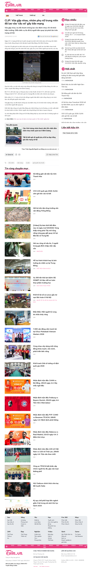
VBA (22, 526)
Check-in (23, 524)
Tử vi (35, 538)
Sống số (63, 536)
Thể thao (50, 540)
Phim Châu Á (65, 524)
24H (38, 10)
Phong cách (24, 522)
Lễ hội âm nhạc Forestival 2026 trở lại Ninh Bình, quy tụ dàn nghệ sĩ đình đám (73, 104)
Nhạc (51, 10)
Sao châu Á (10, 522)
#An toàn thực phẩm (43, 286)
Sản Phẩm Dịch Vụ (66, 534)
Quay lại (9, 155)
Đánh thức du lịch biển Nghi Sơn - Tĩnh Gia (73, 85)
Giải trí (50, 536)
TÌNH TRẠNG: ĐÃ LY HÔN (70, 133)
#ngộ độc (40, 251)
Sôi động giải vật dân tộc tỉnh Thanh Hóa (71, 94)
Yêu (26, 10)
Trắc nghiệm (38, 536)
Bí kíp (49, 524)
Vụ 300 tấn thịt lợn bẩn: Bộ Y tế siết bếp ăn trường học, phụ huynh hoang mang (75, 56)
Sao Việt (9, 520)
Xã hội (50, 538)
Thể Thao (19, 15)
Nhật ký (36, 520)
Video (73, 10)
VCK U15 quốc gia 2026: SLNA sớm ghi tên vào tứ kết (72, 115)
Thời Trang (24, 534)
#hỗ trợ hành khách (44, 268)
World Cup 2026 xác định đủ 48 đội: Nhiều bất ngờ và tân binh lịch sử (75, 50)
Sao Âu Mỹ (10, 524)
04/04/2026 (69, 81)
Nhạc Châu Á (79, 522)
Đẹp (57, 10)
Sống (19, 10)
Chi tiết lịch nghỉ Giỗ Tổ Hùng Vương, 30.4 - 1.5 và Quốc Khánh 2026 (75, 34)
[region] (32, 66)
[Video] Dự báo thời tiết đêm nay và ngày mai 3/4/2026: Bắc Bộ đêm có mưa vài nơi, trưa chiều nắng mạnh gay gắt (75, 27)
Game (88, 10)
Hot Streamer (79, 536)
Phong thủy (37, 540)
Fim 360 (44, 10)
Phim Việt (64, 520)
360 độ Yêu (37, 524)
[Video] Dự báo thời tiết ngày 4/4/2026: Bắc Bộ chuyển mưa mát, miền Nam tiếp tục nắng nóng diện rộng (75, 42)
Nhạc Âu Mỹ (78, 524)
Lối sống (23, 520)
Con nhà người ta (53, 522)
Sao (12, 10)
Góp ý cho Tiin (52, 155)
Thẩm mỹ (23, 536)
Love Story (37, 522)
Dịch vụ (63, 538)
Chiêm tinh (37, 534)
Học (32, 10)
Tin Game (78, 534)
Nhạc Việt (78, 520)
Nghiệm (65, 10)
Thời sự (32, 15)
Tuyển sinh (51, 520)
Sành (81, 10)
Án (43, 15)
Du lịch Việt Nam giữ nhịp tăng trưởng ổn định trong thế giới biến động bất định (73, 75)
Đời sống (50, 534)
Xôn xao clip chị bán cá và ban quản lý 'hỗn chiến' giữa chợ (31, 119)
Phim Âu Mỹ (65, 522)
